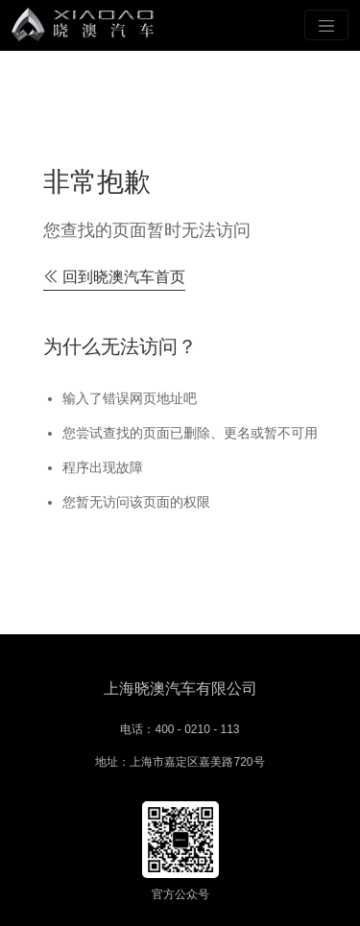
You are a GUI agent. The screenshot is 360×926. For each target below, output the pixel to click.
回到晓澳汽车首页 (114, 277)
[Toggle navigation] (326, 25)
